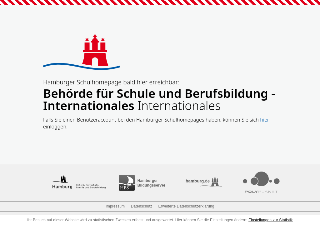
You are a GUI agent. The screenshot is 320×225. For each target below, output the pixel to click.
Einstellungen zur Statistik (270, 220)
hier (264, 119)
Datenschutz (141, 206)
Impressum (115, 206)
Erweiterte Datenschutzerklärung (186, 206)
